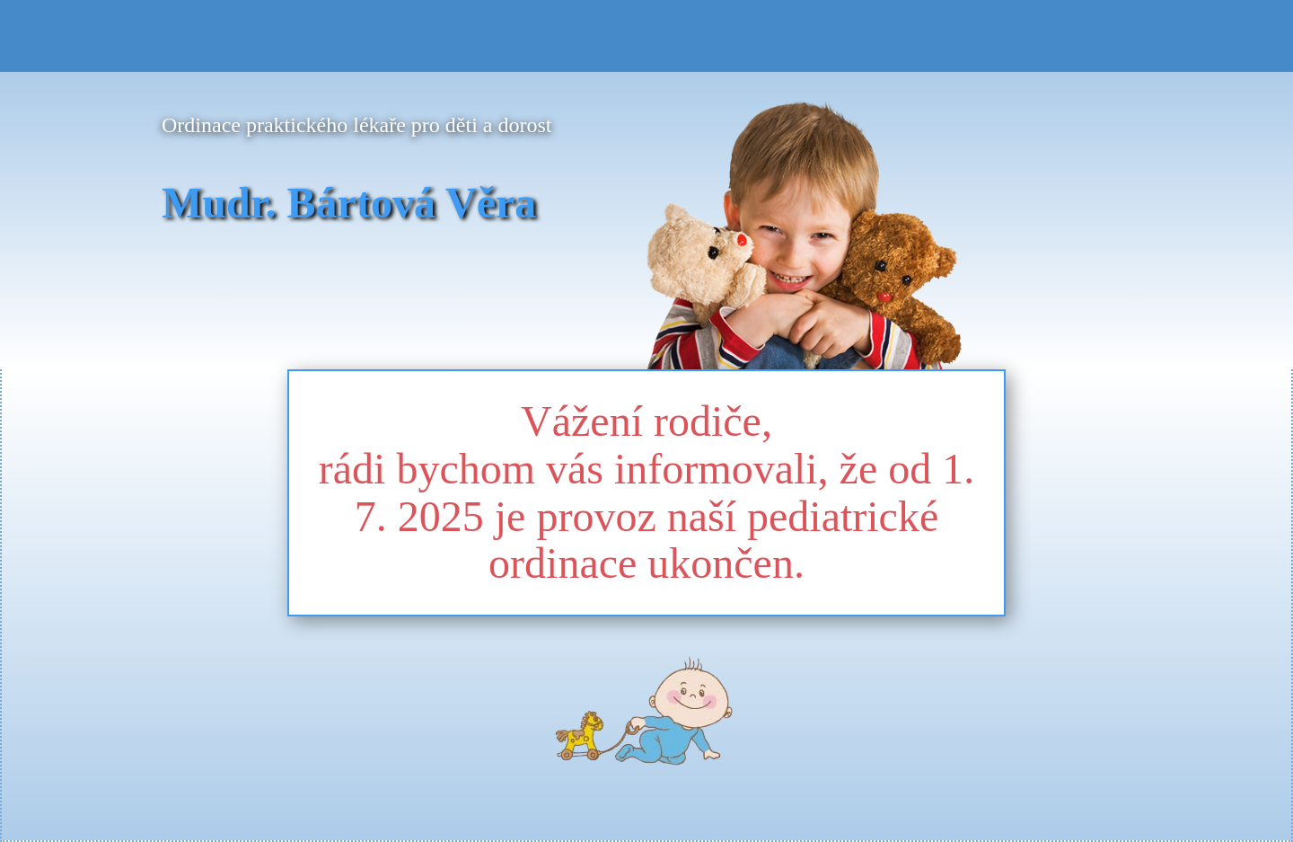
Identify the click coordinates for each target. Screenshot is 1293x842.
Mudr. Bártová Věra (349, 202)
